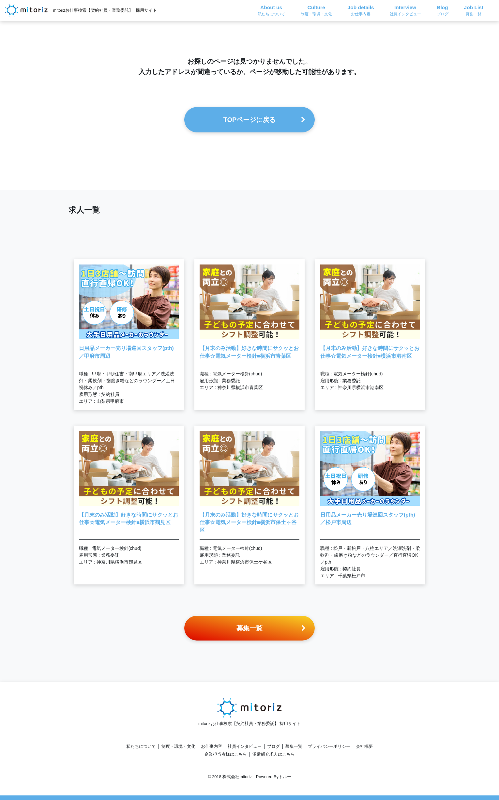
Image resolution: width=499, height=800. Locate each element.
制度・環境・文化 (178, 746)
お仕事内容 (211, 746)
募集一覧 (293, 746)
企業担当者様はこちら (225, 754)
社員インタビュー (245, 746)
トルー (285, 776)
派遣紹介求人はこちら (273, 754)
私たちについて (141, 746)
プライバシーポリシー (329, 746)
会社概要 (364, 746)
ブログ (273, 746)
